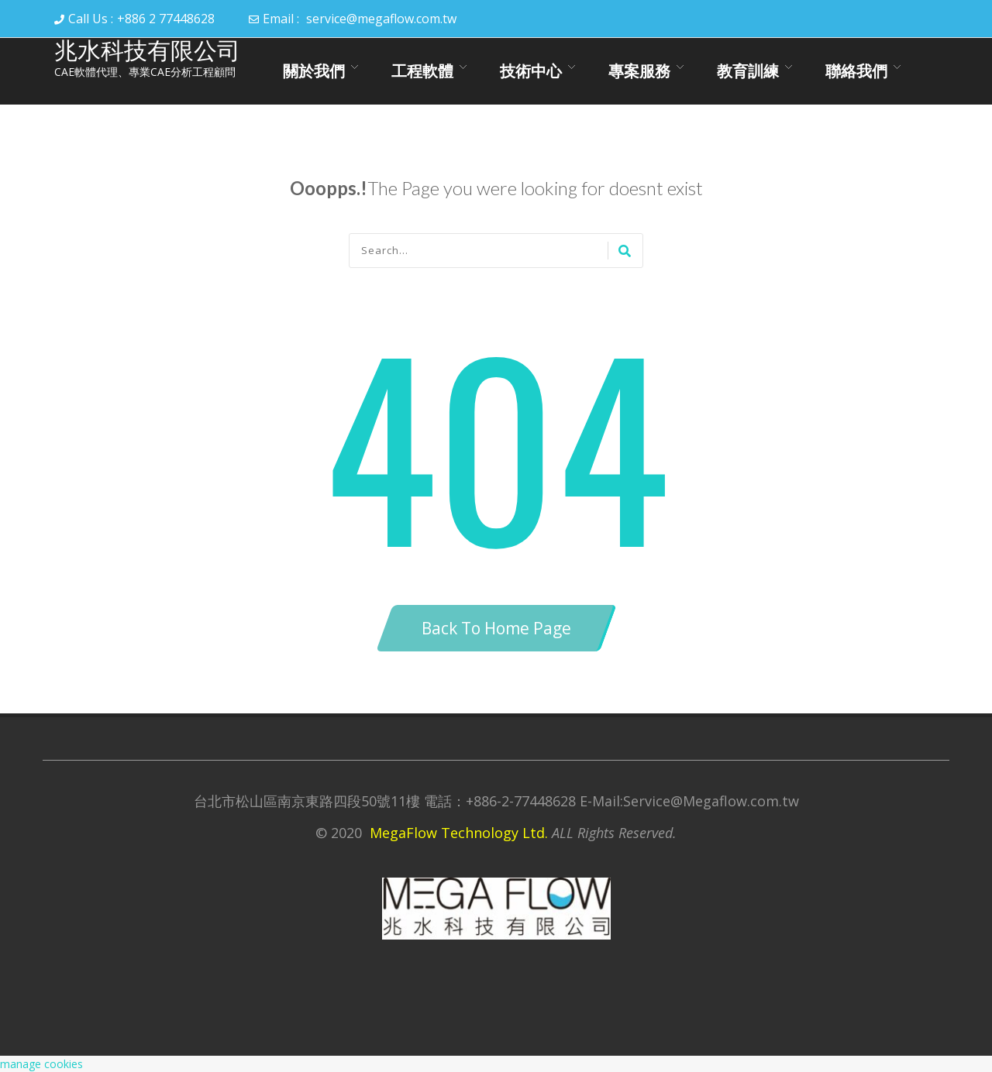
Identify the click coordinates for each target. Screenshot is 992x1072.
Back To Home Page (496, 628)
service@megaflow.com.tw (381, 18)
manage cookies (41, 1064)
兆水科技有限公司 (147, 51)
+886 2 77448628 (166, 18)
